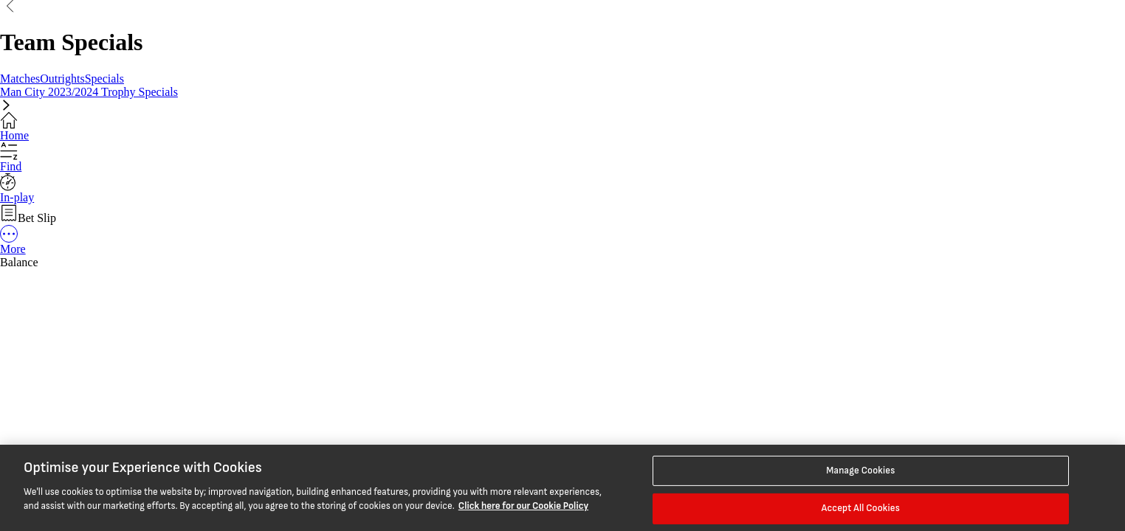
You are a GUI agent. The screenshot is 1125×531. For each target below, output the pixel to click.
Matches (20, 78)
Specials (104, 78)
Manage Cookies (860, 470)
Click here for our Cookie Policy (523, 506)
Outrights (62, 78)
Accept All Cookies (861, 508)
